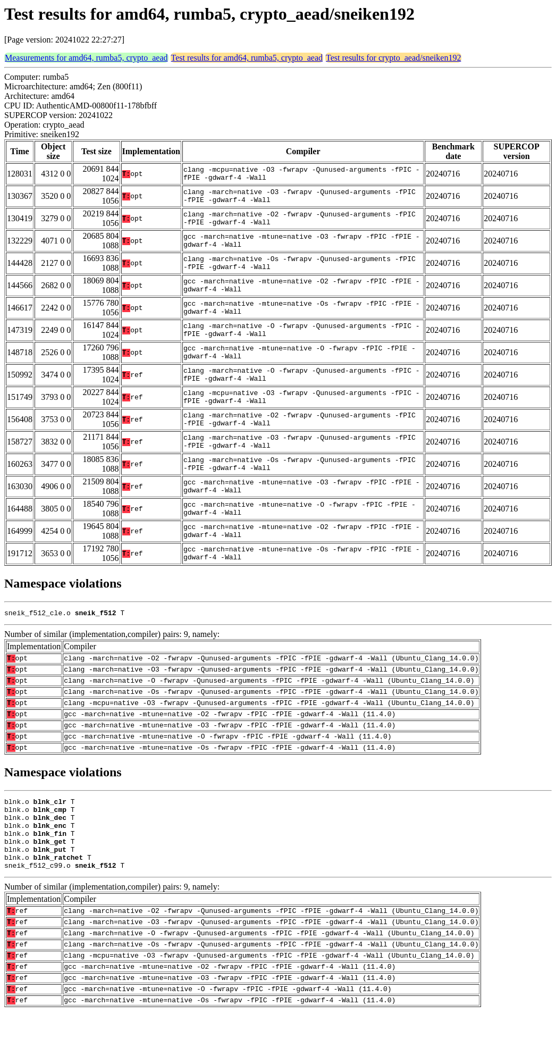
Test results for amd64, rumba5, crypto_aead (247, 57)
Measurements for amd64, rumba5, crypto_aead (86, 57)
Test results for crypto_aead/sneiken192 (393, 57)
